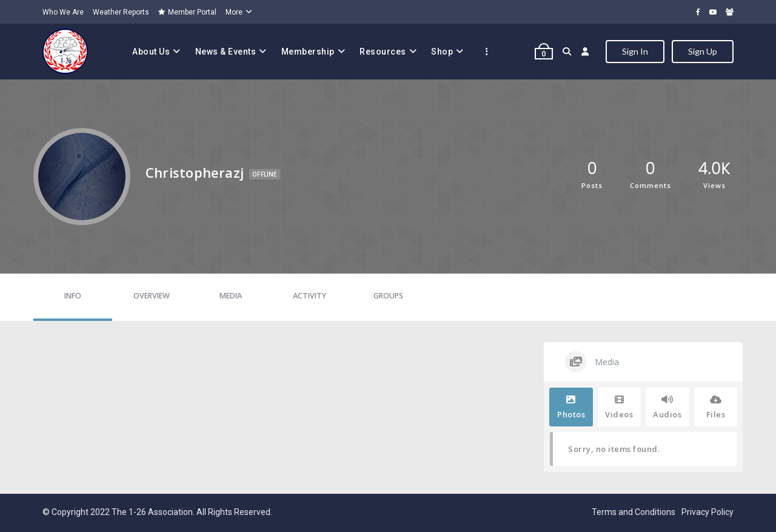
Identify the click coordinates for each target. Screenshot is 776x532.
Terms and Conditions (633, 512)
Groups (388, 296)
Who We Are (63, 12)
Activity (309, 296)
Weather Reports (121, 12)
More (234, 12)
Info (72, 296)
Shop (442, 51)
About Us (151, 51)
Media (230, 296)
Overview (151, 296)
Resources (383, 51)
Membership (308, 51)
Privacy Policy (707, 512)
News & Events (225, 51)
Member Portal (187, 12)
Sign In (635, 51)
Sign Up (702, 51)
